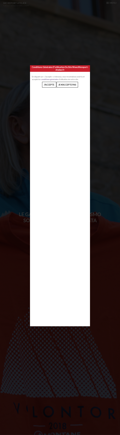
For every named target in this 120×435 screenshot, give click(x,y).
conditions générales (49, 79)
